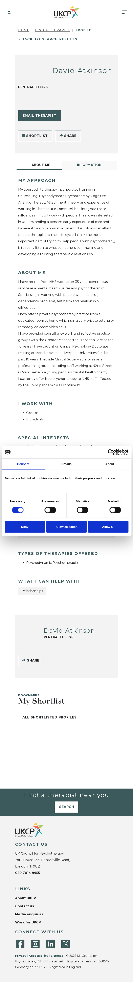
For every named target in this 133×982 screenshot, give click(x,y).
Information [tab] (89, 165)
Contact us (24, 906)
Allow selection (66, 526)
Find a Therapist (52, 30)
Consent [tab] (23, 463)
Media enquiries (29, 914)
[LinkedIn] (50, 944)
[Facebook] (20, 944)
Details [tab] (67, 463)
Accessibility (38, 956)
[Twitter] (65, 944)
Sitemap (57, 956)
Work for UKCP (28, 922)
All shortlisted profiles (49, 717)
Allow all (108, 526)
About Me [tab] (40, 165)
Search (66, 807)
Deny (24, 526)
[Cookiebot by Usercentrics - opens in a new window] (110, 452)
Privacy (20, 956)
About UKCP (25, 898)
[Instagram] (35, 944)
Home (23, 30)
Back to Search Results (49, 39)
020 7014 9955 (27, 873)
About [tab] (109, 463)
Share (68, 136)
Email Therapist (40, 116)
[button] (8, 13)
